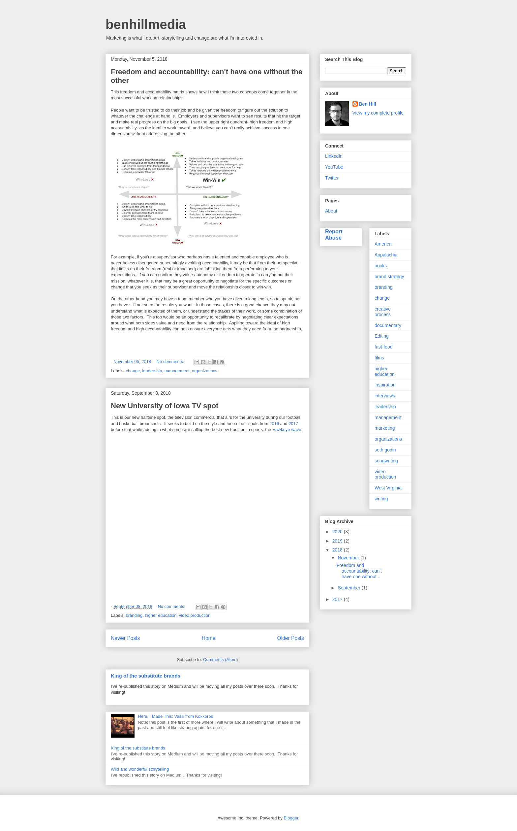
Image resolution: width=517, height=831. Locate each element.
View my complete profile (378, 113)
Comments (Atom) (220, 659)
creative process (383, 311)
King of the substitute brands (145, 676)
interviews (385, 395)
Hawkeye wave (286, 429)
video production (194, 615)
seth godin (385, 449)
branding (134, 615)
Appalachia (386, 254)
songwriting (386, 460)
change (133, 370)
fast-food (383, 346)
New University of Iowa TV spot (164, 406)
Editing (382, 336)
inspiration (385, 384)
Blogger (291, 817)
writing (381, 498)
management (177, 370)
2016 (274, 423)
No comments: (171, 361)
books (381, 265)
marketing (385, 428)
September (349, 587)
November (349, 557)
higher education (160, 615)
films (379, 357)
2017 (293, 423)
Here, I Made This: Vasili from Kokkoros (175, 716)
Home (209, 638)
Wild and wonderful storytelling (140, 769)
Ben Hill (367, 104)
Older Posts (290, 638)
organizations (204, 370)
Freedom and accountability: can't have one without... (359, 571)
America (383, 244)
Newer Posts (125, 638)
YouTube (334, 167)
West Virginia (388, 487)
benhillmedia (146, 24)
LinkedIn (334, 156)
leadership (152, 370)
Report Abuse (334, 234)
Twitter (332, 178)
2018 (338, 549)
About (331, 211)
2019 (338, 541)
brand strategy (389, 276)
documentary (388, 325)
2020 (338, 531)
